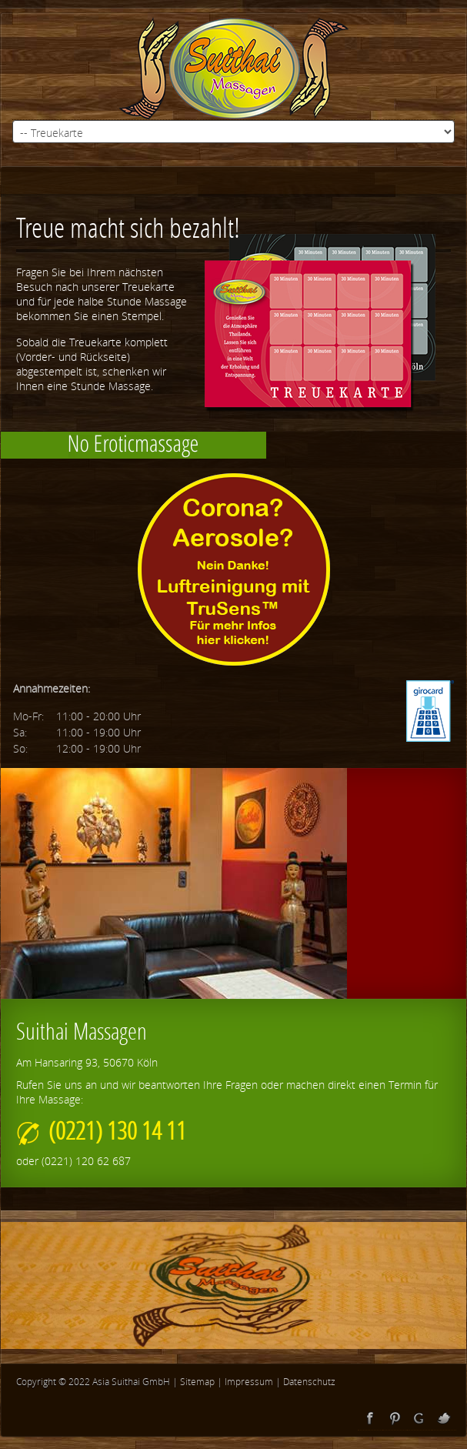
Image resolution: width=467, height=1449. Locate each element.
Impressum (249, 1381)
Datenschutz (309, 1381)
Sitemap (197, 1381)
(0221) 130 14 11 (101, 1130)
